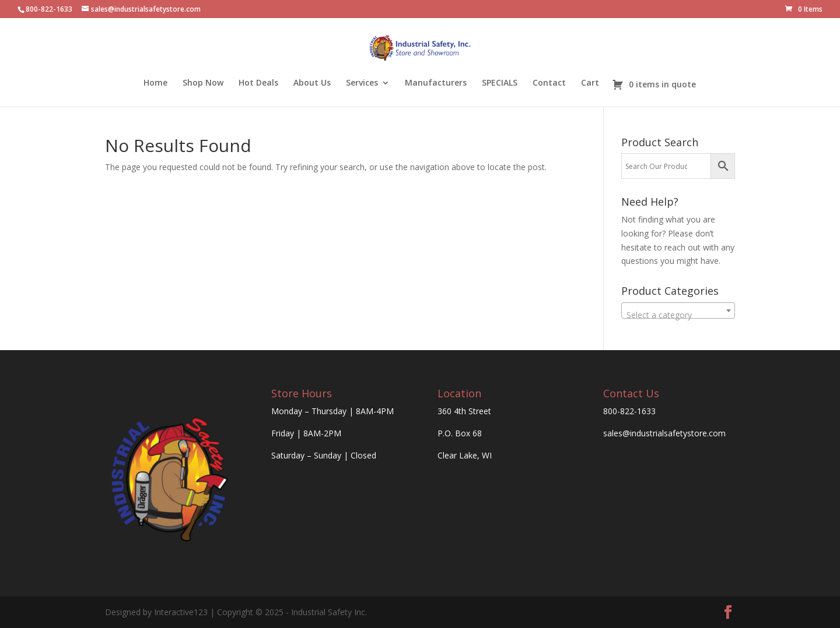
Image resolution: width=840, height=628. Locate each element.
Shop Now (203, 83)
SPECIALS (499, 83)
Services (362, 83)
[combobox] (678, 310)
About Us (312, 83)
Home (155, 83)
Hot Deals (258, 83)
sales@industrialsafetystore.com (664, 433)
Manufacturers (436, 83)
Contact (549, 83)
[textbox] (678, 315)
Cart (590, 83)
